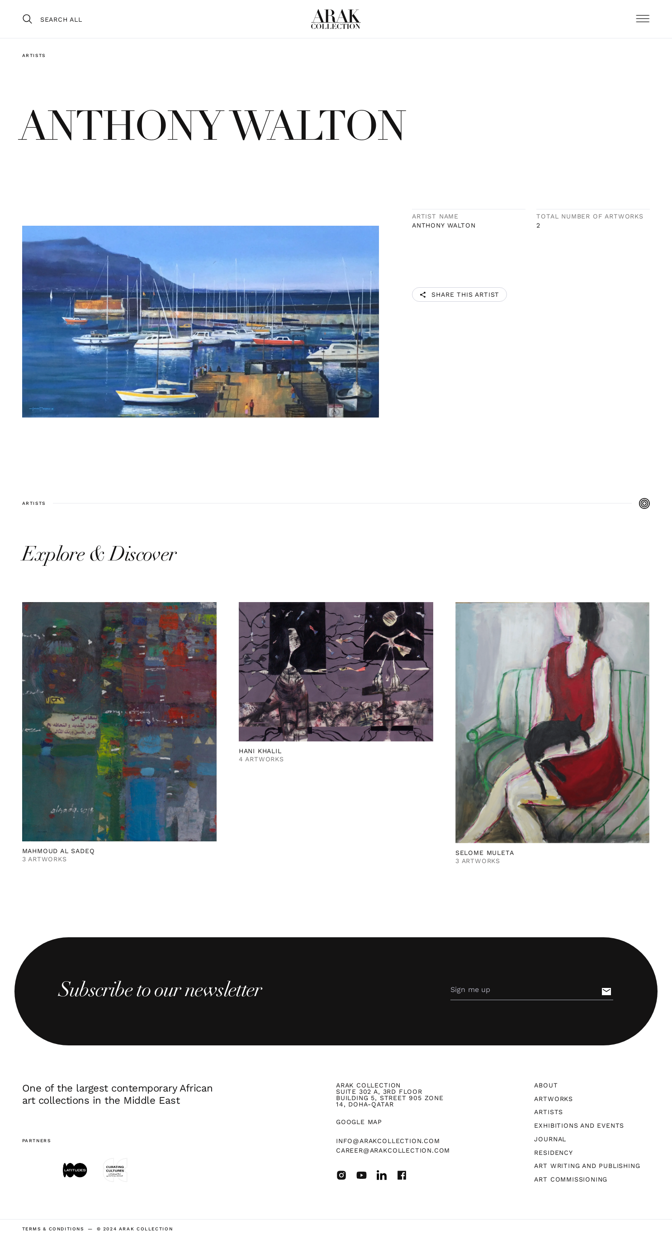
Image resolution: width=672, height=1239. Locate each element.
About (546, 1085)
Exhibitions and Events (579, 1125)
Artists (34, 55)
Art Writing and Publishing (587, 1166)
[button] (642, 19)
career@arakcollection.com (393, 1150)
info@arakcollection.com (388, 1140)
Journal (550, 1139)
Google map (359, 1122)
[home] (336, 19)
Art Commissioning (570, 1179)
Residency (553, 1152)
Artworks (553, 1099)
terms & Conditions (53, 1229)
